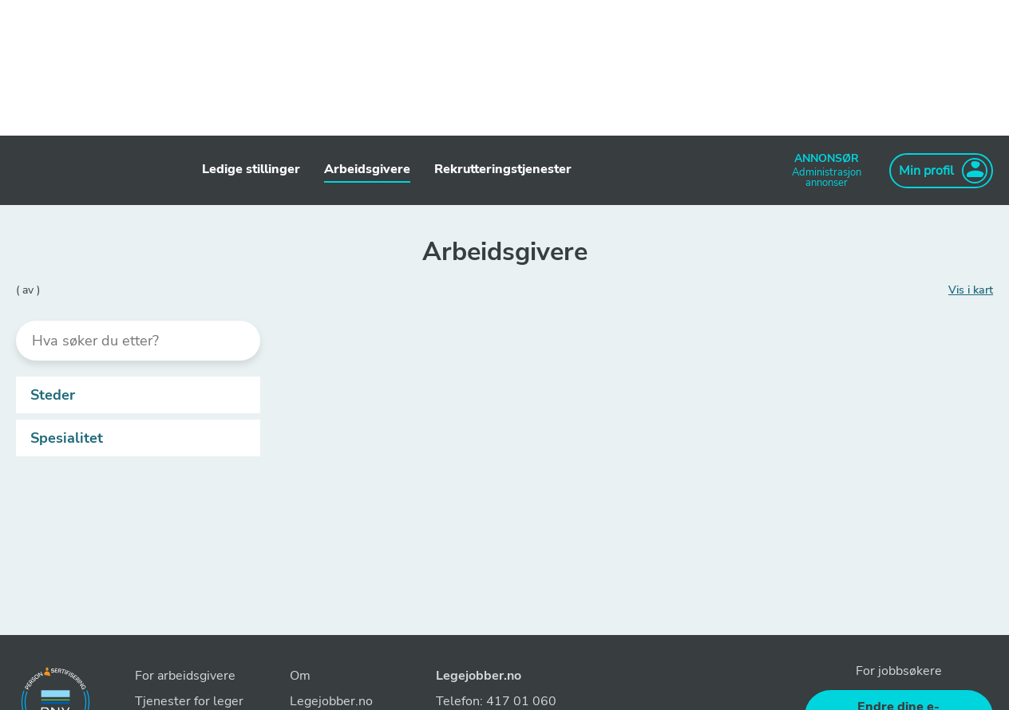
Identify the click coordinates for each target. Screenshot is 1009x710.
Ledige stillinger (251, 169)
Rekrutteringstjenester (503, 169)
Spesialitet (141, 438)
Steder (141, 394)
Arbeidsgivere (367, 169)
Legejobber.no (478, 675)
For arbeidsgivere (185, 675)
